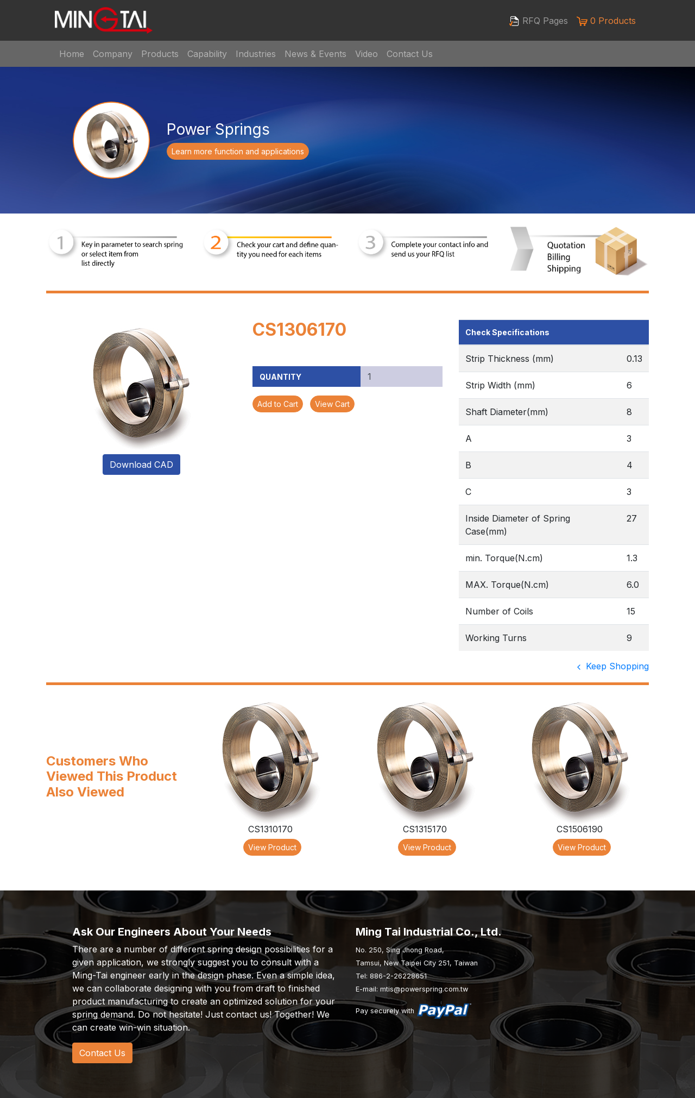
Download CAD (141, 464)
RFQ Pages (538, 21)
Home (71, 53)
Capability (207, 53)
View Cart (332, 404)
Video (366, 53)
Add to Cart (277, 404)
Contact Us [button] (102, 1052)
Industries (256, 53)
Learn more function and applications (238, 151)
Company (112, 53)
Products (160, 53)
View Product (272, 847)
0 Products (606, 21)
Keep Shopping (611, 666)
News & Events (315, 53)
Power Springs (218, 129)
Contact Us (410, 53)
